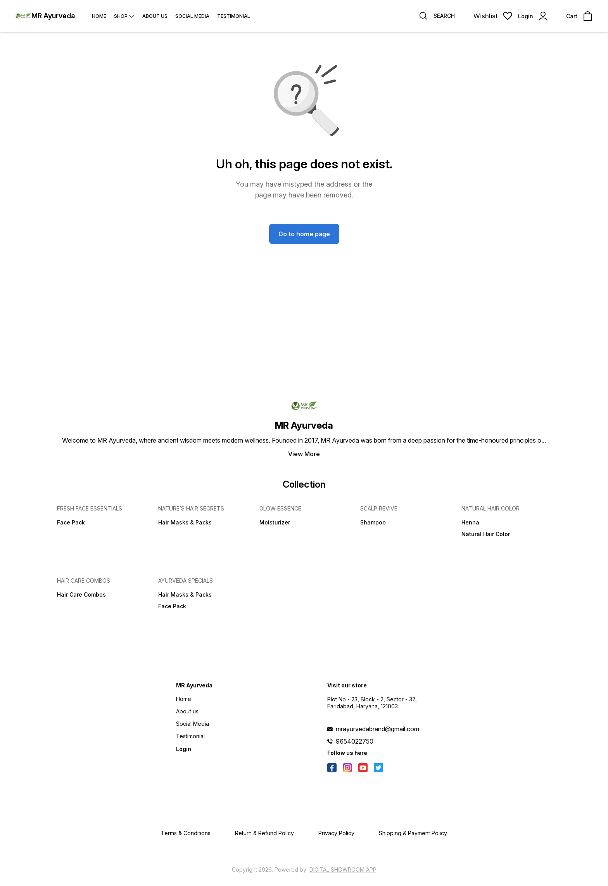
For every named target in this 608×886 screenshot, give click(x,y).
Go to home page (304, 234)
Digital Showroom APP (343, 869)
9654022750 (354, 741)
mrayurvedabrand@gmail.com (377, 728)
